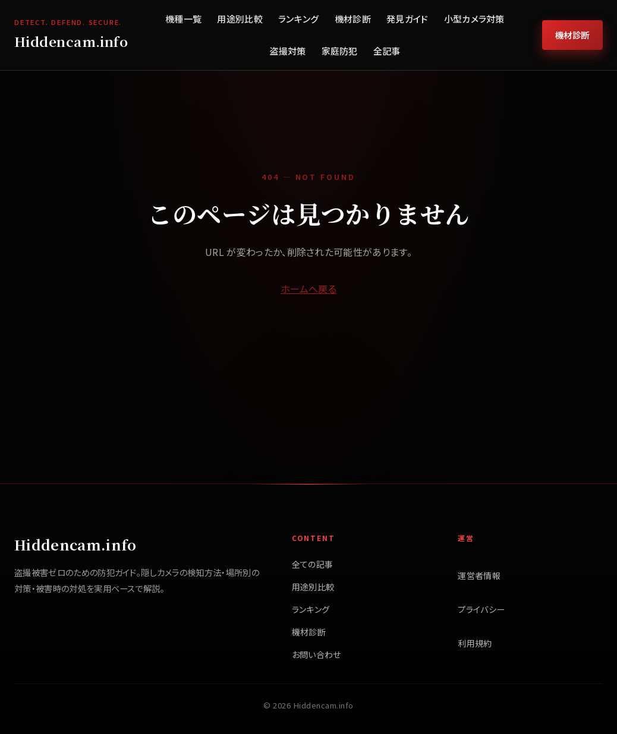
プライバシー (481, 609)
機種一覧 (183, 18)
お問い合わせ (316, 654)
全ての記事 (312, 564)
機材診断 (353, 18)
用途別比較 (240, 18)
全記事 (387, 51)
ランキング (298, 18)
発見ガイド (407, 18)
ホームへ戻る (308, 288)
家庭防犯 (340, 51)
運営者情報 (479, 575)
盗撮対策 (287, 51)
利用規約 (475, 643)
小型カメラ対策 (474, 18)
